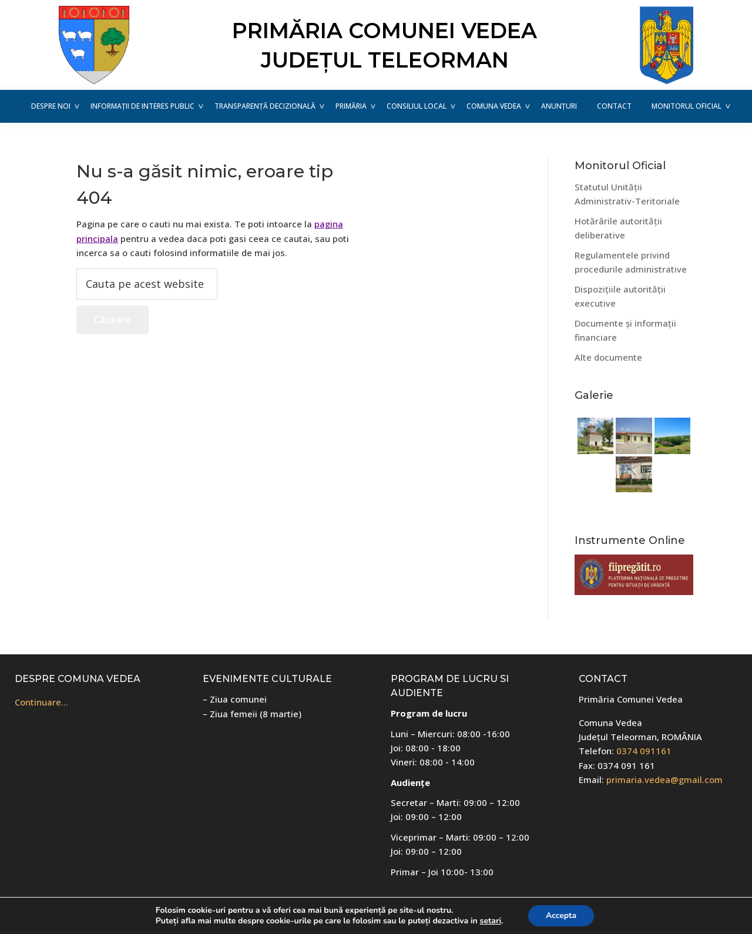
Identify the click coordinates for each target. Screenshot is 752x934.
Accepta (561, 915)
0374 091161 (644, 751)
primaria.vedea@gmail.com (664, 779)
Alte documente (608, 357)
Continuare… (41, 702)
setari (490, 921)
